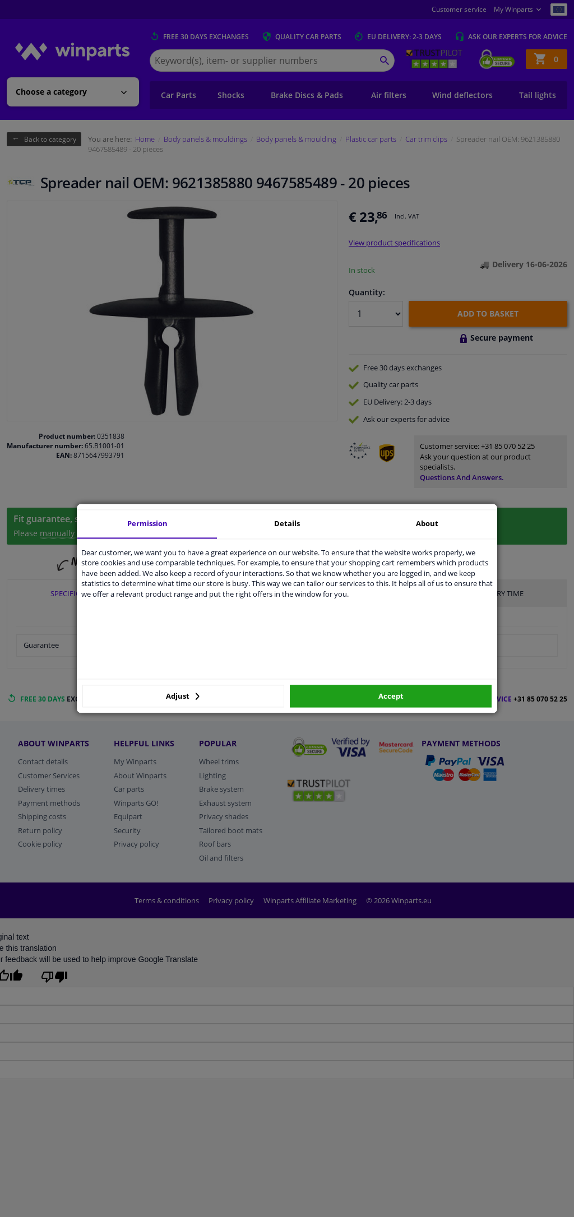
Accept (391, 696)
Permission (147, 523)
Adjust (183, 696)
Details (287, 523)
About (427, 523)
